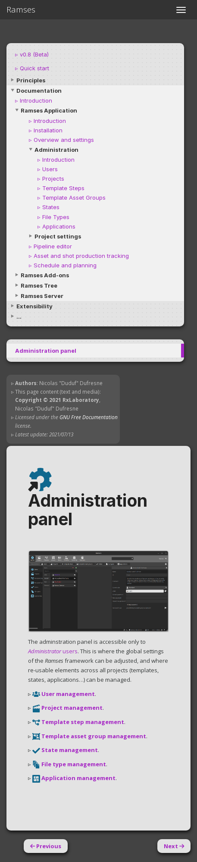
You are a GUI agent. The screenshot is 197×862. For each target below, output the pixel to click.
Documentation (39, 90)
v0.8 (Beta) (34, 54)
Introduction (36, 100)
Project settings (57, 236)
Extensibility (34, 306)
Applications (58, 226)
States (50, 207)
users (53, 651)
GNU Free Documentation (88, 417)
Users (50, 169)
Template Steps (63, 188)
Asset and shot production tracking (81, 255)
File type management (73, 764)
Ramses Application (49, 110)
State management (69, 750)
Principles (30, 80)
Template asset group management (93, 736)
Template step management (82, 722)
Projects (53, 178)
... (19, 316)
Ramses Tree (39, 285)
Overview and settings (64, 139)
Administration (56, 149)
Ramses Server (42, 295)
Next (174, 846)
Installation (48, 130)
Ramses (20, 9)
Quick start (34, 68)
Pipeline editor (53, 246)
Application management (78, 778)
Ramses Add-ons (45, 275)
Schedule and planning (65, 265)
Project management (72, 708)
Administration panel (45, 350)
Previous (45, 846)
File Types (55, 216)
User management (68, 694)
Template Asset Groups (74, 197)
